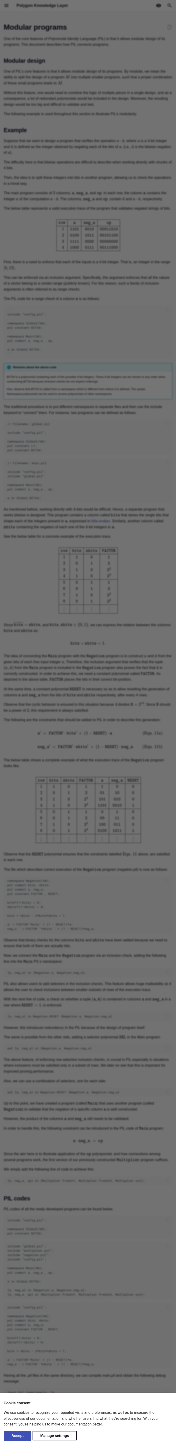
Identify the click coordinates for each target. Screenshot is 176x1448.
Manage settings (54, 1436)
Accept (17, 1436)
